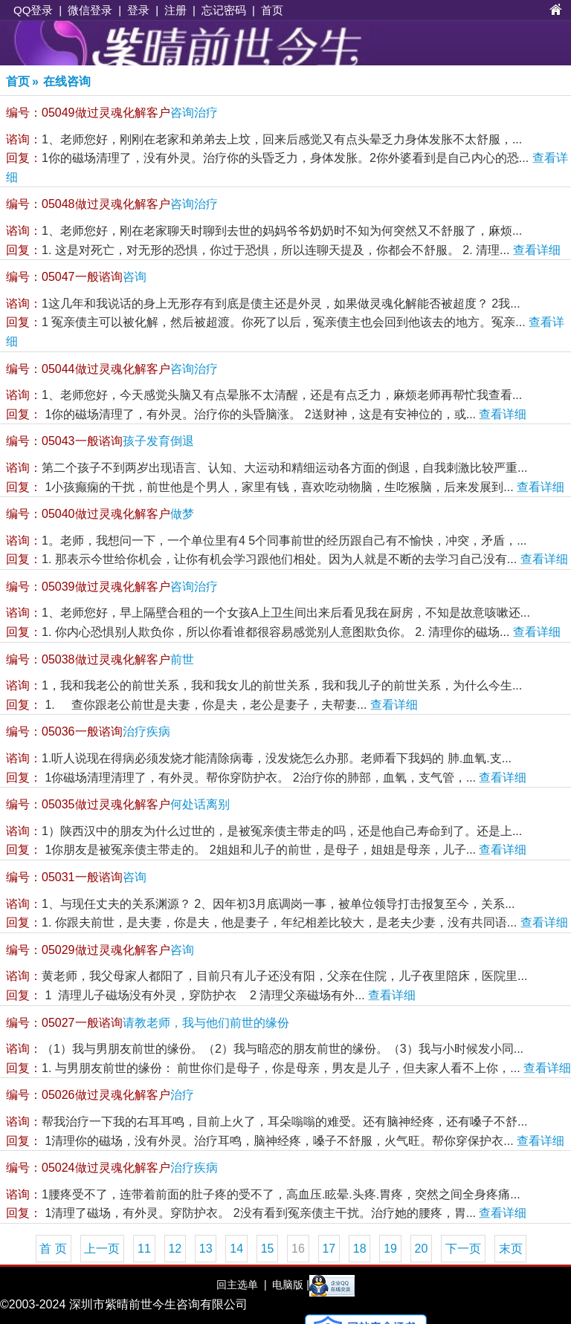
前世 (100, 659)
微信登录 (90, 10)
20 (421, 1248)
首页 (272, 10)
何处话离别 (118, 804)
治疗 (100, 1094)
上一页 (102, 1248)
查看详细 (537, 250)
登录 (138, 10)
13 (206, 1248)
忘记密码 (223, 10)
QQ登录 (33, 10)
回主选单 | (241, 1285)
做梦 (100, 513)
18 (360, 1248)
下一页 (463, 1248)
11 (144, 1248)
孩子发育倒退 (100, 441)
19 (390, 1248)
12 (174, 1248)
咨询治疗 (112, 112)
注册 (175, 10)
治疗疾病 (88, 731)
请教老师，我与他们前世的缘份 (147, 1022)
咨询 (76, 276)
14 (236, 1248)
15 (267, 1248)
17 (328, 1248)
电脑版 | (289, 1285)
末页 (511, 1248)
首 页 (52, 1248)
